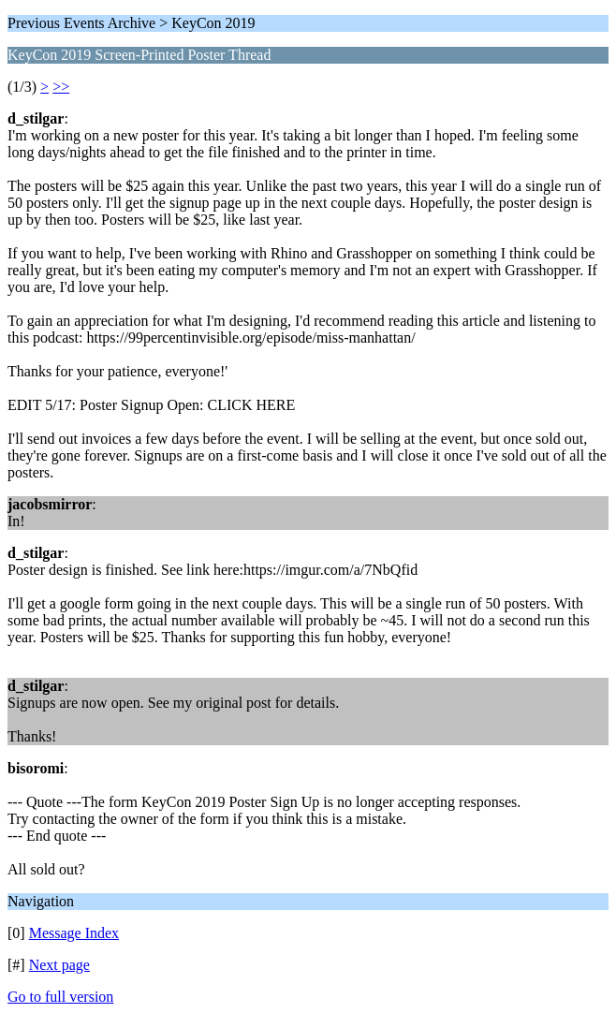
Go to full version (60, 997)
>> (60, 87)
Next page (59, 965)
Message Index (74, 933)
